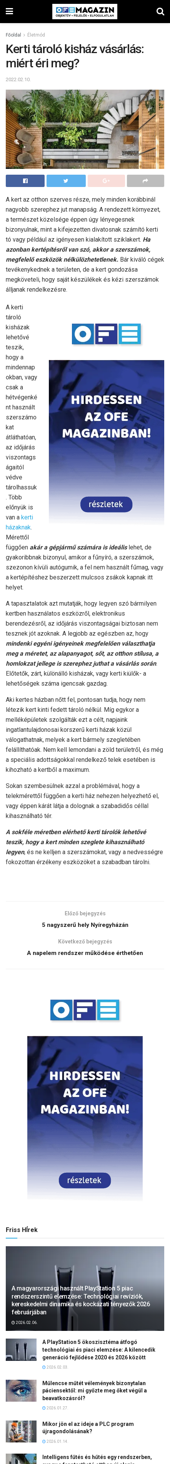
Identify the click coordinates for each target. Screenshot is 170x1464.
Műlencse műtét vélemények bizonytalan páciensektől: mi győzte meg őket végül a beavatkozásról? (94, 1392)
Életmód (36, 35)
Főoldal (13, 35)
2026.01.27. (55, 1410)
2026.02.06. (25, 1324)
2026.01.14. (55, 1443)
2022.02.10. (18, 79)
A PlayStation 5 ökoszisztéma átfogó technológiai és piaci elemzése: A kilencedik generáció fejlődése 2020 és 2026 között (98, 1351)
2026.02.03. (55, 1369)
